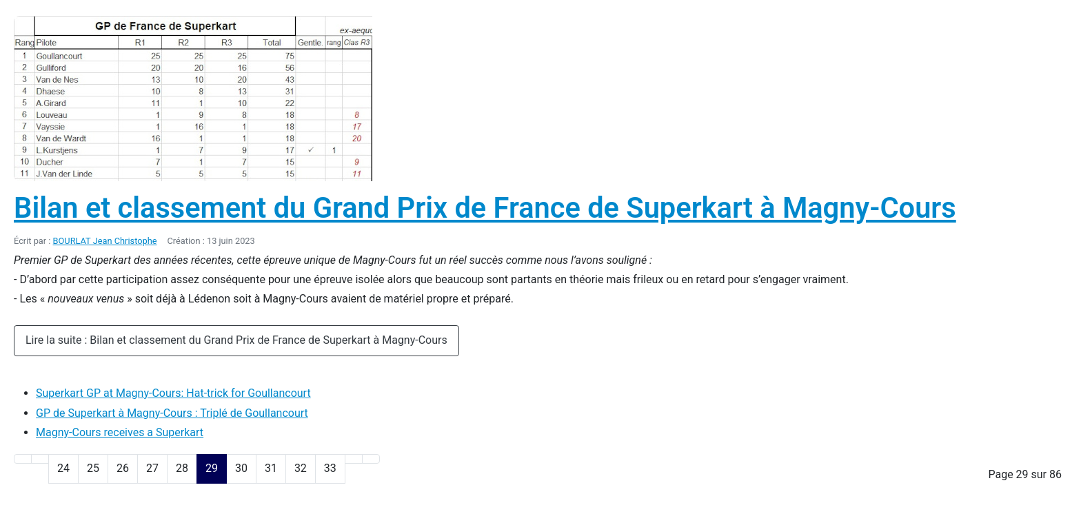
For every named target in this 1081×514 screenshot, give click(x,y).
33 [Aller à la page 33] (330, 468)
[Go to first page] (23, 459)
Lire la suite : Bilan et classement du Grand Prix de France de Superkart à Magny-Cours (236, 340)
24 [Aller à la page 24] (63, 468)
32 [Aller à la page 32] (300, 468)
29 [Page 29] (211, 468)
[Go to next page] (354, 459)
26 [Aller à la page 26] (123, 468)
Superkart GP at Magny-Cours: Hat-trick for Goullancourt (173, 393)
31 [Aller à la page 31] (271, 468)
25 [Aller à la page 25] (93, 468)
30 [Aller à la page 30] (241, 468)
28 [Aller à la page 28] (182, 468)
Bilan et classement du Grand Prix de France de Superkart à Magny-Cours (485, 208)
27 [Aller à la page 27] (152, 468)
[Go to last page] (371, 459)
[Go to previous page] (40, 459)
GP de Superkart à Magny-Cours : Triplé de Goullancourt (172, 413)
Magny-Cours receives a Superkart (119, 432)
